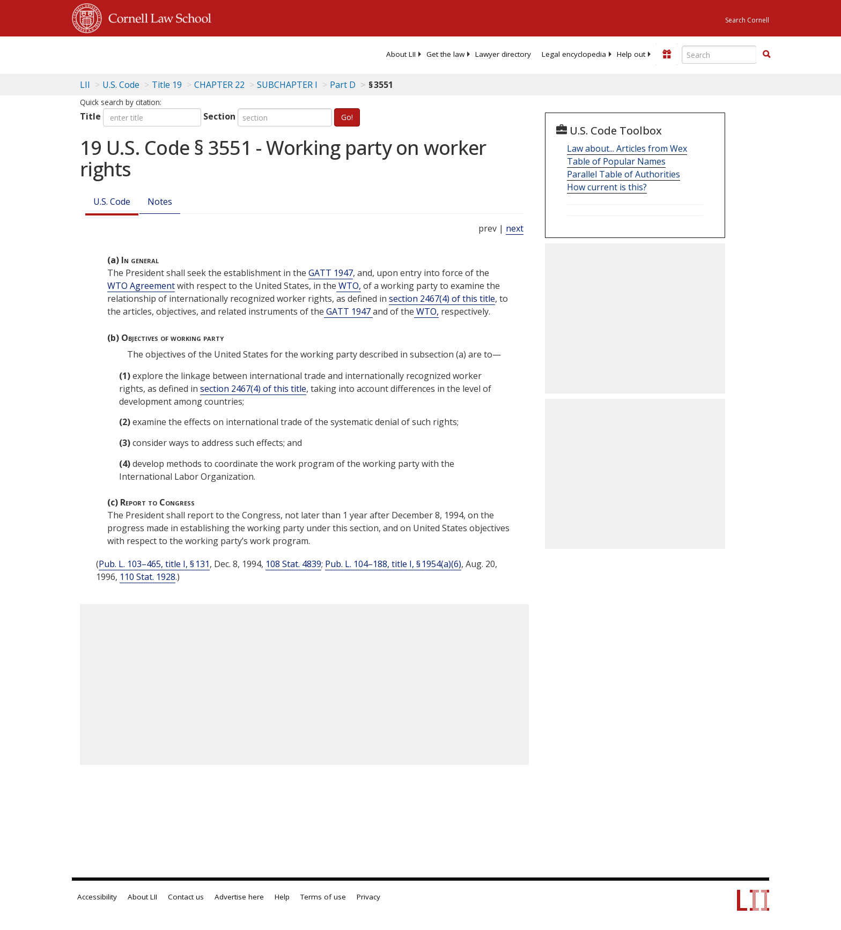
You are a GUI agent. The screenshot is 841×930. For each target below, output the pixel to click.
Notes (159, 201)
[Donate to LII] (666, 54)
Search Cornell (747, 20)
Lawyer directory (503, 54)
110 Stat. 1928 (147, 577)
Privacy (368, 897)
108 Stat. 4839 (293, 564)
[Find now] (766, 54)
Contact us (186, 897)
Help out (631, 54)
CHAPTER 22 (219, 85)
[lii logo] (192, 53)
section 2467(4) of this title (442, 298)
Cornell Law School (156, 16)
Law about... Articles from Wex (627, 148)
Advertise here (239, 897)
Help (282, 897)
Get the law (445, 54)
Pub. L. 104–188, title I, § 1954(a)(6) (393, 564)
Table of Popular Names (616, 161)
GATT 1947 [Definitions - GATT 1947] (330, 273)
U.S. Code (111, 201)
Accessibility (97, 897)
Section (219, 116)
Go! (347, 117)
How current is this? (607, 187)
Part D (343, 85)
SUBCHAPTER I (287, 85)
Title (90, 116)
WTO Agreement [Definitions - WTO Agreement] (141, 286)
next (514, 228)
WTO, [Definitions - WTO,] (348, 286)
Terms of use (323, 897)
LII (85, 85)
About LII (401, 54)
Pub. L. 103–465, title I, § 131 (154, 564)
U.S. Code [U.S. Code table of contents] (120, 85)
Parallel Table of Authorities (623, 174)
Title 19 (167, 85)
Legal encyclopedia (574, 54)
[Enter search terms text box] (719, 55)
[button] (766, 54)
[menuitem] (401, 54)
